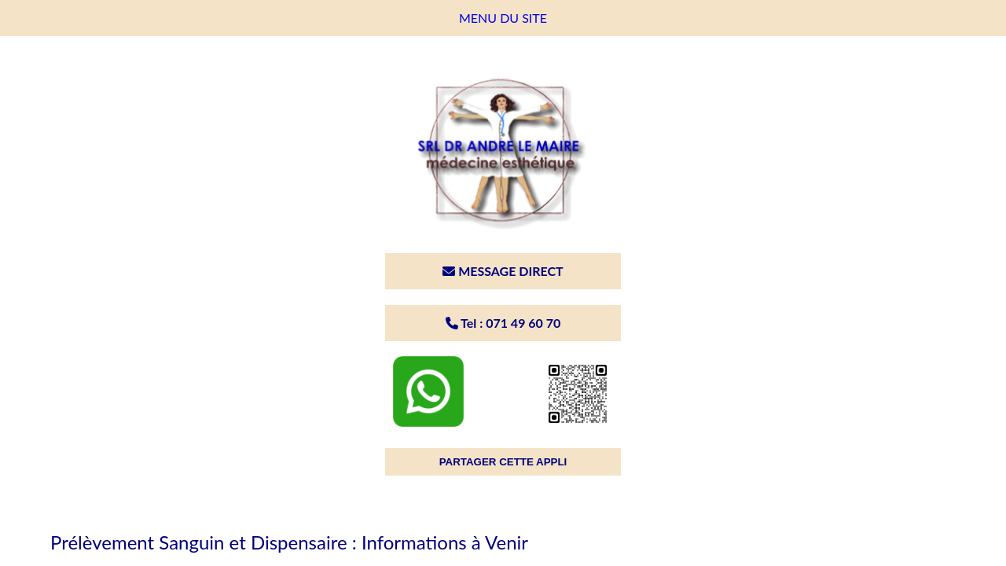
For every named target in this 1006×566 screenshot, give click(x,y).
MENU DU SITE (503, 17)
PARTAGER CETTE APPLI (503, 462)
